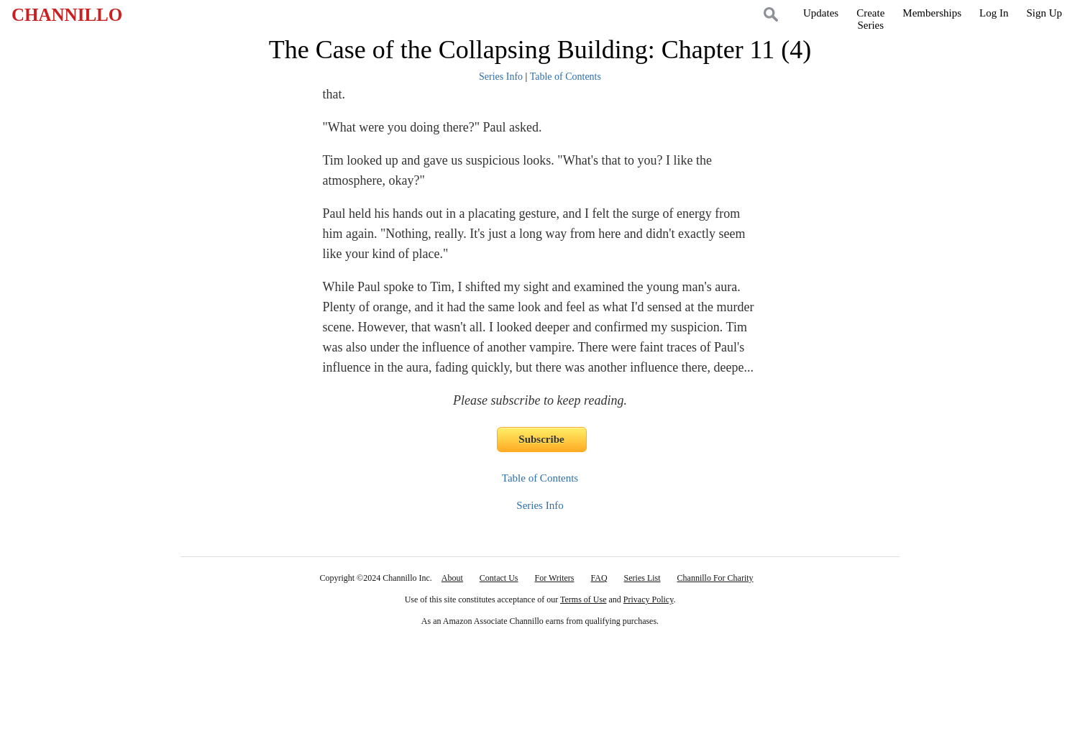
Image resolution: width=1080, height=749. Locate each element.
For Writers (555, 578)
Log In (993, 13)
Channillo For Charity (715, 578)
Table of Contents (565, 76)
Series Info (501, 76)
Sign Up (1044, 13)
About (452, 578)
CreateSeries (870, 19)
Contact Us (499, 578)
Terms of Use (583, 599)
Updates (820, 13)
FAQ (598, 578)
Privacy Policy (648, 599)
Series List (642, 578)
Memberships (931, 13)
